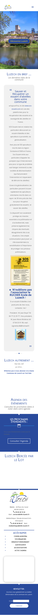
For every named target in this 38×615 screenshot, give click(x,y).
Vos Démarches (20, 539)
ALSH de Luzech (20, 545)
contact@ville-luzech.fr (21, 514)
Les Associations (20, 548)
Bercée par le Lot (19, 34)
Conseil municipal (20, 536)
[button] (15, 353)
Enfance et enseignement (20, 542)
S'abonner (19, 606)
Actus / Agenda (20, 550)
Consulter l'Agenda (19, 441)
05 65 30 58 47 (18, 523)
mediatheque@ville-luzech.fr (19, 526)
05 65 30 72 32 (20, 512)
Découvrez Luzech (19, 41)
